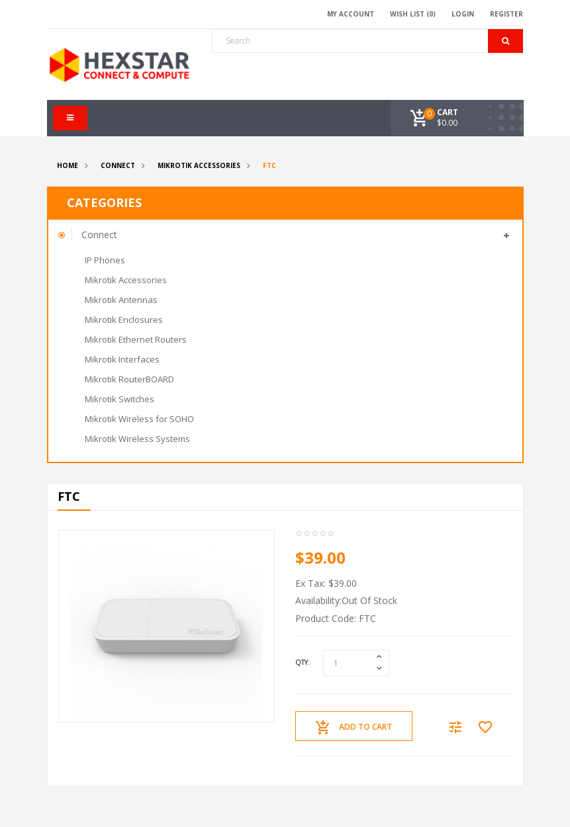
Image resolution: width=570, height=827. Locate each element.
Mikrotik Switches (119, 399)
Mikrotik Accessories (199, 165)
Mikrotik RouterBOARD (129, 379)
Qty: (302, 662)
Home (67, 165)
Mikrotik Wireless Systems (137, 439)
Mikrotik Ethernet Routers (136, 339)
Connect (118, 165)
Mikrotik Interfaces (122, 359)
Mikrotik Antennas (121, 300)
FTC (269, 165)
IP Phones (105, 260)
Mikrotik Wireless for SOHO (139, 419)
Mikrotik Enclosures (124, 320)
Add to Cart (354, 728)
